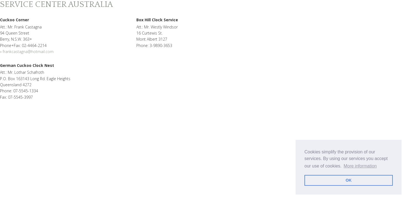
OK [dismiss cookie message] (349, 180)
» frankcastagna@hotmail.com (27, 51)
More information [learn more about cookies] (360, 166)
